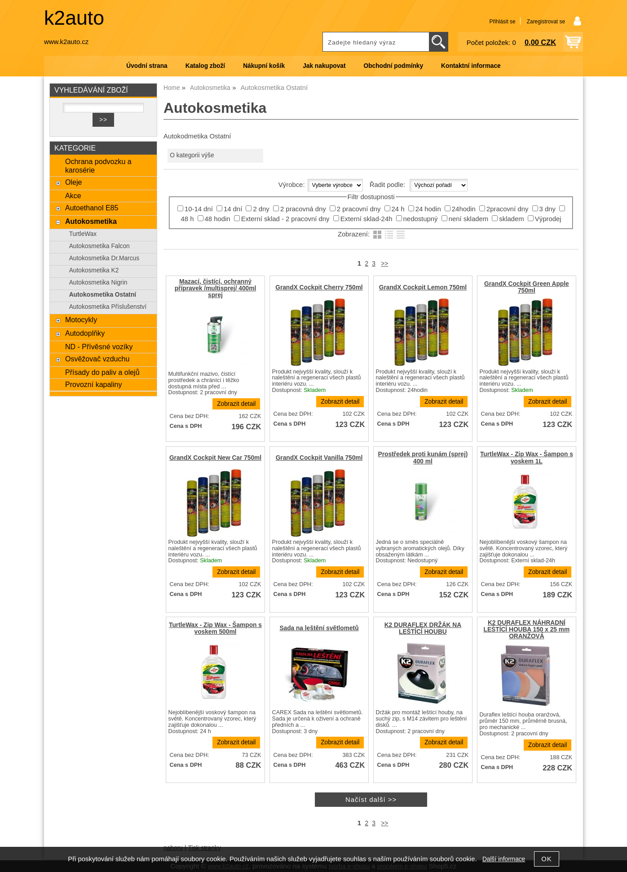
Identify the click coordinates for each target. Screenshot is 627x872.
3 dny (547, 209)
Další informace (503, 859)
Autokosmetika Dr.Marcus (104, 258)
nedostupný (420, 218)
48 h (187, 218)
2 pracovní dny (359, 209)
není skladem (468, 218)
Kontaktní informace (471, 65)
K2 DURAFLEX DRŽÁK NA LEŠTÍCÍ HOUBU (422, 628)
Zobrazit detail (236, 403)
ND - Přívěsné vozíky (98, 347)
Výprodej (548, 218)
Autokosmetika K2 (94, 270)
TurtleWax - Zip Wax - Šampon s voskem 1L (526, 457)
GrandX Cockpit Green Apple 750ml (526, 287)
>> (384, 263)
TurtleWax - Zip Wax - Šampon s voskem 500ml (215, 628)
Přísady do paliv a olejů (102, 372)
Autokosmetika (91, 221)
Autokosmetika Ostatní (102, 294)
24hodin (464, 209)
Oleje (73, 182)
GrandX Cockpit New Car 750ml (215, 457)
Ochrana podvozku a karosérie (98, 165)
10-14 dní (199, 209)
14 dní (233, 209)
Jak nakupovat (324, 65)
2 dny (261, 209)
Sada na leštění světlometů (318, 628)
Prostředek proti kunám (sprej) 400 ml (423, 457)
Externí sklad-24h (366, 218)
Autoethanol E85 (91, 208)
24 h (398, 209)
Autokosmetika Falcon (99, 246)
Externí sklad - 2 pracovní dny (285, 218)
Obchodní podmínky (393, 65)
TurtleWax (83, 234)
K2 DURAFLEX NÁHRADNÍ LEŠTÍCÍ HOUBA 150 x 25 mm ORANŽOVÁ (527, 629)
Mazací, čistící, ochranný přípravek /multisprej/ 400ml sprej (215, 288)
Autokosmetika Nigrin (98, 282)
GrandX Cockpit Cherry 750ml (318, 287)
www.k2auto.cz (66, 41)
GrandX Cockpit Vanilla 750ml (319, 457)
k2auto (74, 18)
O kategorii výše (192, 155)
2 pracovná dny (303, 209)
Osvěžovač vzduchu (97, 359)
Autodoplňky (85, 333)
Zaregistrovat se (546, 21)
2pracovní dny (507, 209)
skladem (511, 218)
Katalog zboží (205, 65)
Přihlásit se (502, 21)
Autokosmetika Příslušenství (107, 306)
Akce (73, 195)
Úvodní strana (146, 65)
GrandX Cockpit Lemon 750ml (423, 287)
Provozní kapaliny (93, 384)
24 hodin (428, 209)
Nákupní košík (264, 65)
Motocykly (81, 320)
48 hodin (217, 218)
